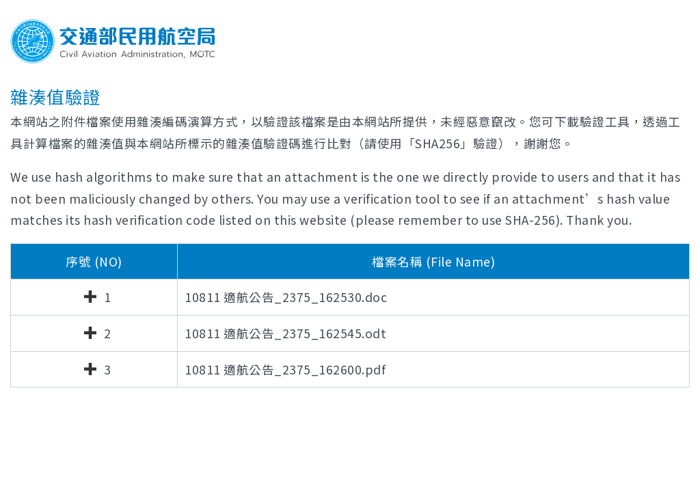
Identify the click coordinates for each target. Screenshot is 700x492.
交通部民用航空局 (112, 41)
